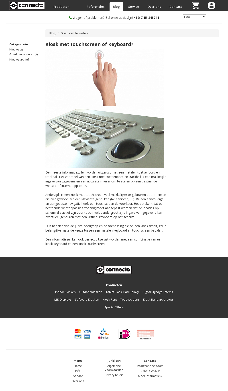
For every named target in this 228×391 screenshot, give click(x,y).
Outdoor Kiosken (90, 292)
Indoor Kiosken (65, 292)
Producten (61, 6)
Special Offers (114, 307)
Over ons (154, 6)
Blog (116, 6)
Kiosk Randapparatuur (158, 299)
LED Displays (62, 299)
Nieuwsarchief (20, 59)
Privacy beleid (114, 375)
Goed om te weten (23, 54)
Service (133, 6)
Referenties (95, 6)
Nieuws (16, 49)
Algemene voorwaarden (114, 368)
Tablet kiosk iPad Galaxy (122, 292)
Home (78, 366)
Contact (175, 6)
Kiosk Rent (110, 299)
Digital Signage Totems (157, 292)
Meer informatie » (150, 376)
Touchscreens (130, 299)
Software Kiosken (87, 299)
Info (78, 371)
